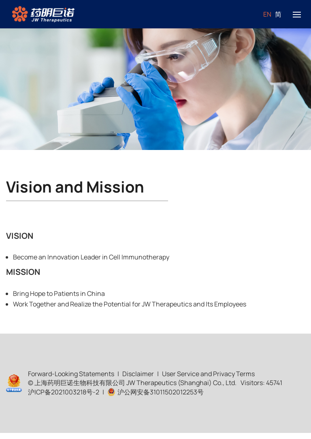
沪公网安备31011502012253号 (155, 392)
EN (267, 14)
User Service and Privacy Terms (208, 373)
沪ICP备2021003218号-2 (63, 392)
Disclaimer (138, 373)
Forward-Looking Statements (71, 373)
